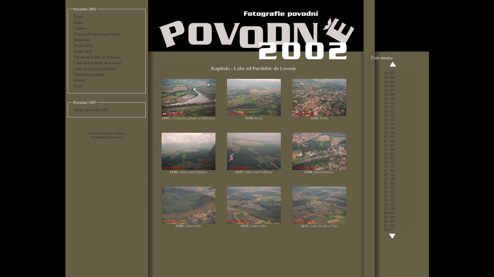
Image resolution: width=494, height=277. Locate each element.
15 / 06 (389, 149)
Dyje (78, 86)
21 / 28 (389, 179)
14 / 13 (389, 115)
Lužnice (80, 28)
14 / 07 (389, 90)
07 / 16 (389, 141)
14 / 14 (389, 124)
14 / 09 (389, 99)
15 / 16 (389, 226)
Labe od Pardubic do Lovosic (98, 63)
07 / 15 (389, 137)
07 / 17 (389, 221)
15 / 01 (389, 158)
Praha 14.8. (83, 45)
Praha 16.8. (83, 51)
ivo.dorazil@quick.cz (106, 137)
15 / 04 (389, 171)
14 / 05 (389, 82)
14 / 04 (389, 77)
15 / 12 (389, 162)
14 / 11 (389, 107)
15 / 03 (389, 187)
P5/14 (388, 213)
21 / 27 (389, 166)
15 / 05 (389, 154)
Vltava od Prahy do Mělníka (97, 57)
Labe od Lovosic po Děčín (95, 69)
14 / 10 (389, 103)
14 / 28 (389, 132)
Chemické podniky (89, 74)
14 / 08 (389, 94)
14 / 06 (389, 86)
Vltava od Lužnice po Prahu (97, 34)
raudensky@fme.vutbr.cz (106, 133)
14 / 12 (389, 111)
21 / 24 (389, 209)
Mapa (78, 22)
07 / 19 (389, 192)
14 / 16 (389, 128)
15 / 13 (389, 196)
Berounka (82, 40)
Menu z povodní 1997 (91, 110)
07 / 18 (389, 175)
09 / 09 (389, 217)
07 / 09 (389, 183)
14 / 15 (389, 120)
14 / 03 (389, 73)
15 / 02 (389, 145)
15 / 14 (389, 200)
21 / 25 (389, 204)
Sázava (79, 80)
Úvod (78, 17)
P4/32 (388, 230)
